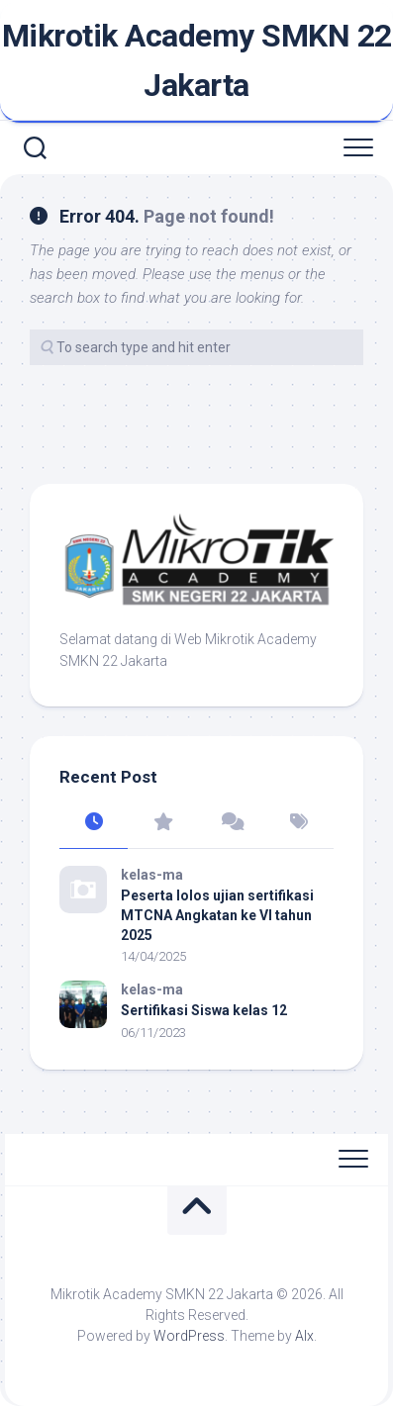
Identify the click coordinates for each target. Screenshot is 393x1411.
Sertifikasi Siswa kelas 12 (204, 1010)
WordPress (189, 1336)
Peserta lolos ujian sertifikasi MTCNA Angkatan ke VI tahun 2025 (217, 915)
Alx (304, 1336)
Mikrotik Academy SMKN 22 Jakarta (197, 60)
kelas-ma (152, 875)
